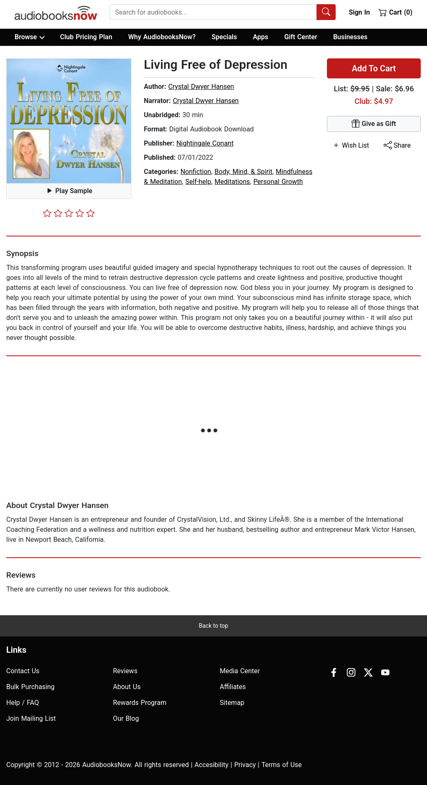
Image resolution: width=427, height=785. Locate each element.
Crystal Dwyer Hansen (201, 87)
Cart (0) (395, 12)
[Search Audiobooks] (326, 12)
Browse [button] (29, 37)
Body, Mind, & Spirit (244, 172)
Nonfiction (196, 172)
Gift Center (300, 37)
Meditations (232, 182)
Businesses (350, 37)
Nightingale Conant (205, 143)
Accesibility (212, 765)
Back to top (213, 625)
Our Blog (126, 718)
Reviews (125, 671)
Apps (261, 37)
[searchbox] (213, 12)
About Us (127, 687)
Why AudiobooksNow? (162, 37)
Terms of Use (281, 765)
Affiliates (233, 687)
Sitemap (232, 703)
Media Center (240, 671)
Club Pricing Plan (86, 37)
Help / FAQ (22, 703)
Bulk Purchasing (30, 687)
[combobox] (223, 12)
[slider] (69, 213)
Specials (224, 37)
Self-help (198, 182)
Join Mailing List (31, 718)
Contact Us (23, 671)
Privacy (245, 765)
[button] (68, 121)
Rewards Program (139, 703)
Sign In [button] (359, 12)
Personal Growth (278, 182)
